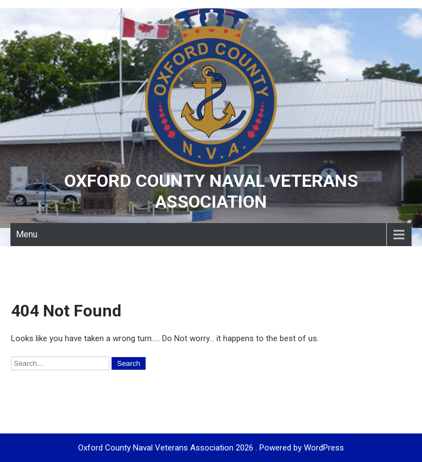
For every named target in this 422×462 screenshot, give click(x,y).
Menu (26, 234)
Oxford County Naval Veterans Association (211, 191)
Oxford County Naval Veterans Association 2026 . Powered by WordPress (211, 448)
